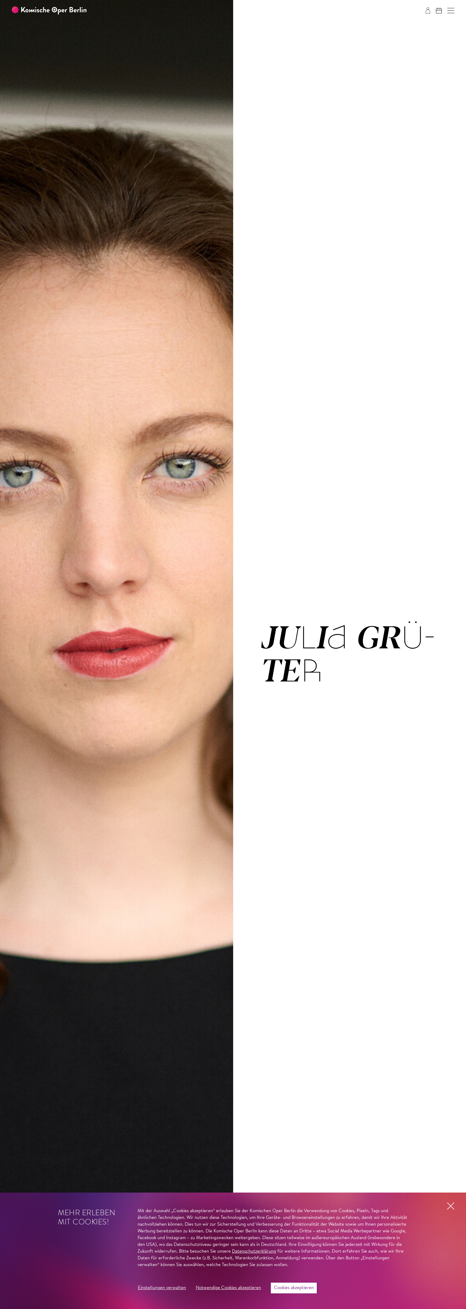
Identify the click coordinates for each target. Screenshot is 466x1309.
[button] (450, 10)
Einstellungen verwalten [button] (162, 1288)
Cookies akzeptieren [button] (294, 1288)
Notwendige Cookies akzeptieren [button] (228, 1288)
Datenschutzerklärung (254, 1251)
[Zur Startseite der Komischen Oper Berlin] (49, 10)
